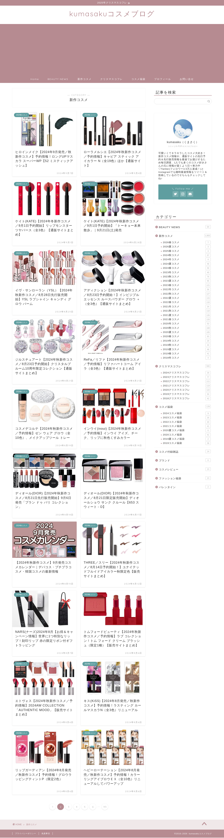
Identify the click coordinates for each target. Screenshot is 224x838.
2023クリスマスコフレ (187, 377)
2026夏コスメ (187, 247)
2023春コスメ (187, 285)
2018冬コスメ (187, 358)
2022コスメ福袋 (187, 422)
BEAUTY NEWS (58, 79)
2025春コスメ (187, 251)
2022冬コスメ (187, 289)
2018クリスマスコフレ (187, 398)
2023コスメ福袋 (187, 418)
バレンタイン (185, 487)
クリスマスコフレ (111, 79)
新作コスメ (85, 79)
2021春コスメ (187, 319)
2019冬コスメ (187, 341)
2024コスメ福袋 (187, 413)
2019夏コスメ (187, 349)
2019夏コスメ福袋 (187, 439)
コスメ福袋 (138, 79)
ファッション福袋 (185, 478)
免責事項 (45, 834)
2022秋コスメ (187, 294)
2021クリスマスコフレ (187, 386)
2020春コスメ (187, 337)
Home (34, 79)
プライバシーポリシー (25, 834)
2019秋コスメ (187, 345)
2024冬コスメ (187, 260)
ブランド (185, 460)
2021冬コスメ (187, 307)
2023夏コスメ (187, 281)
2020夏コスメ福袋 (187, 430)
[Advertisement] (112, 48)
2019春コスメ (187, 354)
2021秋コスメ (187, 311)
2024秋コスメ (187, 255)
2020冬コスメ (187, 324)
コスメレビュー (185, 469)
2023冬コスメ (187, 272)
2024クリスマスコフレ (187, 373)
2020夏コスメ (187, 332)
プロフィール (162, 79)
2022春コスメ (187, 302)
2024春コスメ (187, 268)
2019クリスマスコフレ (187, 394)
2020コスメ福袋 (187, 435)
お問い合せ (187, 79)
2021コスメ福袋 (187, 426)
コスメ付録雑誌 (185, 451)
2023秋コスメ (187, 277)
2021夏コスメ (187, 315)
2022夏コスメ (187, 298)
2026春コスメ (187, 242)
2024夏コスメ (187, 264)
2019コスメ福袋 (187, 443)
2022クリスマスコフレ (187, 381)
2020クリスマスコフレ (187, 390)
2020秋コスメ (187, 328)
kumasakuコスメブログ (112, 13)
